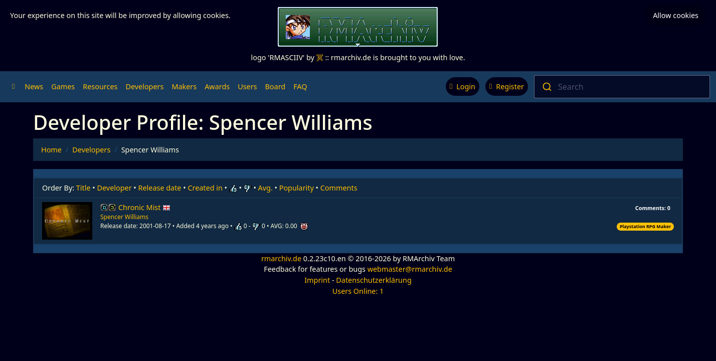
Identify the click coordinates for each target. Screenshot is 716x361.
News (34, 86)
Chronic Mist (144, 207)
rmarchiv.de (281, 258)
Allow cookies (675, 15)
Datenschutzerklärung (373, 280)
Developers (144, 86)
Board (275, 86)
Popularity (296, 188)
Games (63, 86)
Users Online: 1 (358, 291)
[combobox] (622, 86)
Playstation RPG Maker (645, 226)
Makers (184, 86)
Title (83, 188)
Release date (160, 188)
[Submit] (546, 87)
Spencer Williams (124, 217)
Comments (338, 188)
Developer (114, 188)
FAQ (300, 86)
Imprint (317, 280)
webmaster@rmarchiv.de (410, 269)
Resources (100, 86)
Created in (205, 188)
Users (247, 86)
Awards (217, 86)
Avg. (265, 188)
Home (51, 149)
